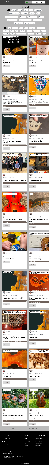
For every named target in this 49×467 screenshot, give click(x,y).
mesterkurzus (30, 34)
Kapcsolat (26, 445)
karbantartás (6, 34)
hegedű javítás (36, 31)
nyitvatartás (38, 34)
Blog (25, 443)
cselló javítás (32, 28)
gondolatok (38, 10)
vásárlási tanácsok (30, 23)
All (8, 10)
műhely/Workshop (12, 20)
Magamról (26, 440)
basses (13, 10)
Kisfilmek (22, 17)
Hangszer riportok (14, 13)
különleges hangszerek (21, 34)
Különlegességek (32, 17)
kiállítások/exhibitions (11, 17)
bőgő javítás (15, 28)
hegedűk (43, 31)
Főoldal (25, 438)
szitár (44, 34)
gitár (31, 10)
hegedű (33, 13)
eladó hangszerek (40, 28)
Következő (33, 429)
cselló (25, 10)
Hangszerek (24, 13)
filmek (12, 31)
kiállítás (13, 34)
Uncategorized (18, 23)
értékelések (6, 31)
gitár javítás (22, 31)
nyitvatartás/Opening (25, 20)
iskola (38, 13)
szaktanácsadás (38, 20)
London (42, 17)
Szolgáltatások (27, 442)
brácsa (19, 10)
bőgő (10, 28)
